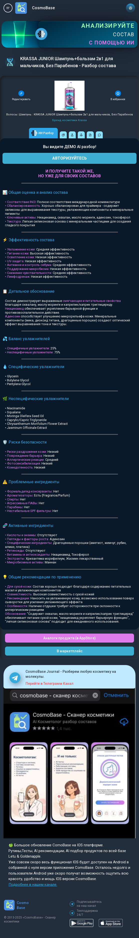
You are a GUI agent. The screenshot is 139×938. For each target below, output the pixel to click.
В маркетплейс (69, 651)
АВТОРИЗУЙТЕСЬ (69, 158)
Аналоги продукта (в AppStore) (69, 638)
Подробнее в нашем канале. (32, 884)
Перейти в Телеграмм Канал (50, 684)
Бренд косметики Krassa (69, 120)
